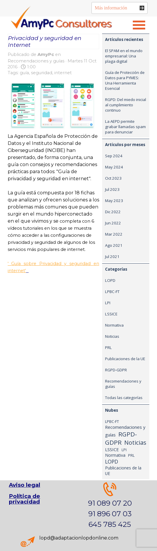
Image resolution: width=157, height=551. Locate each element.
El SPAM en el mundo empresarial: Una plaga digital (124, 56)
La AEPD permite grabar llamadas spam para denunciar (125, 127)
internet (63, 72)
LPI (107, 302)
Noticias (112, 336)
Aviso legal (24, 484)
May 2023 (114, 200)
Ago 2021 (113, 245)
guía (24, 72)
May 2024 (114, 167)
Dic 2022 (113, 211)
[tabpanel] (109, 506)
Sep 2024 (113, 155)
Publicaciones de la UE (125, 358)
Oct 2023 (113, 178)
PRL (108, 347)
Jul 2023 (112, 189)
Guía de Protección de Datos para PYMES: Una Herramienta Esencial (125, 80)
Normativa (114, 325)
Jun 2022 (113, 223)
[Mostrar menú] (139, 25)
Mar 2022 (113, 234)
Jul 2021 (112, 256)
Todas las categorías (124, 397)
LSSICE (111, 314)
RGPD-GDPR (116, 370)
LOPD (110, 280)
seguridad (41, 72)
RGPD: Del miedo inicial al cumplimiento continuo (125, 105)
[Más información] (119, 8)
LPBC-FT (112, 291)
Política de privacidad (24, 499)
